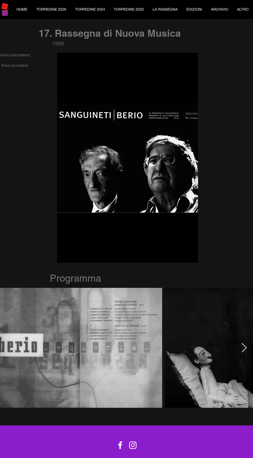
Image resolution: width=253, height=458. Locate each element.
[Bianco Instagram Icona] (133, 445)
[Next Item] (244, 348)
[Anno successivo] (14, 66)
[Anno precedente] (15, 55)
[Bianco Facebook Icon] (120, 445)
